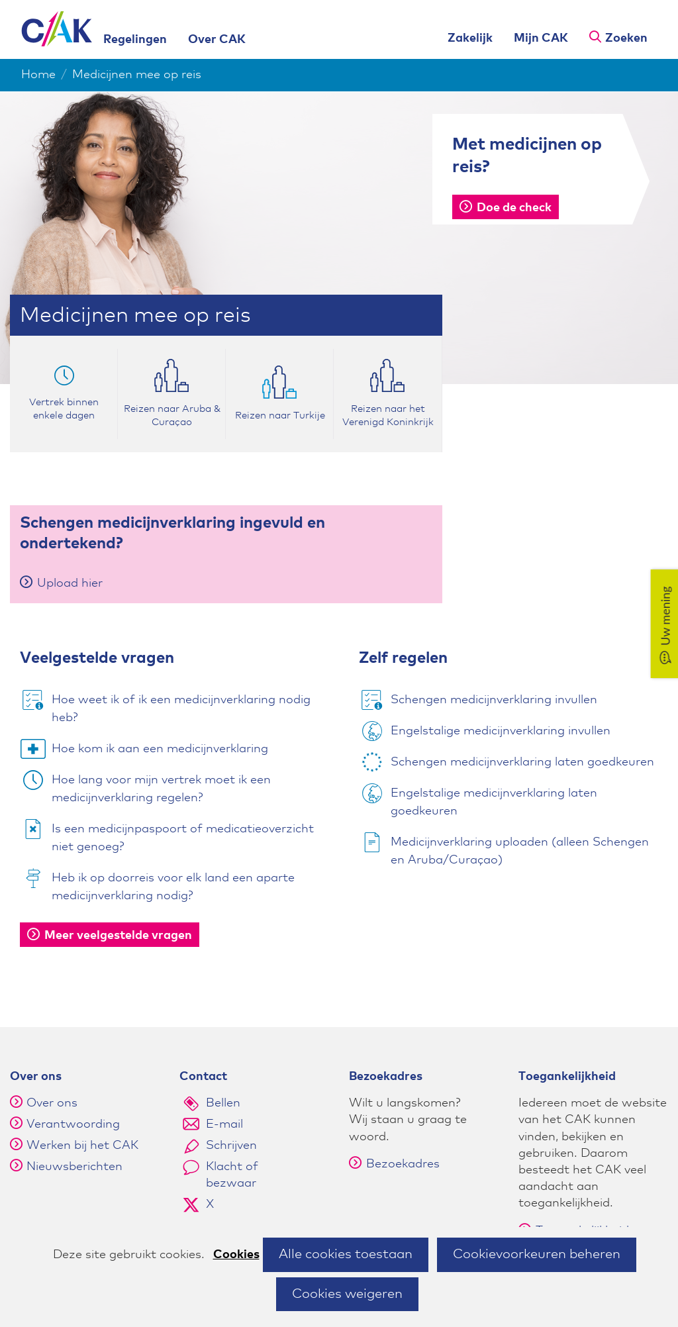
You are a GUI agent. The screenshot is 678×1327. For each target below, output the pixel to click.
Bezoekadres (394, 1164)
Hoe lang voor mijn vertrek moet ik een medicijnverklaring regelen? (161, 789)
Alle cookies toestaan (345, 1254)
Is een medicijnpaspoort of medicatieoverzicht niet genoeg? (183, 838)
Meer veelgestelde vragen (109, 936)
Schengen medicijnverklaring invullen (494, 700)
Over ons (51, 1103)
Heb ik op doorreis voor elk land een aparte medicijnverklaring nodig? (173, 887)
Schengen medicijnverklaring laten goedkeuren (522, 762)
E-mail (224, 1124)
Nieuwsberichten (74, 1167)
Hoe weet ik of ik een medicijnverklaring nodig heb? (181, 709)
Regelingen (135, 40)
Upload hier (61, 583)
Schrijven (231, 1146)
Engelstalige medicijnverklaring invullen (500, 731)
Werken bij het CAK (82, 1146)
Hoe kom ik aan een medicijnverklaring (160, 749)
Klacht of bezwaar (232, 1175)
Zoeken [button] (626, 38)
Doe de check (506, 208)
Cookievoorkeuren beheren (536, 1254)
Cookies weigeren (347, 1294)
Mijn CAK (541, 38)
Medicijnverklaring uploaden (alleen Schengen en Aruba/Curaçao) (520, 851)
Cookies (236, 1255)
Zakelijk (470, 38)
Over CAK (217, 40)
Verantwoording (73, 1124)
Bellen (223, 1103)
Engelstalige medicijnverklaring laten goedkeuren (494, 802)
